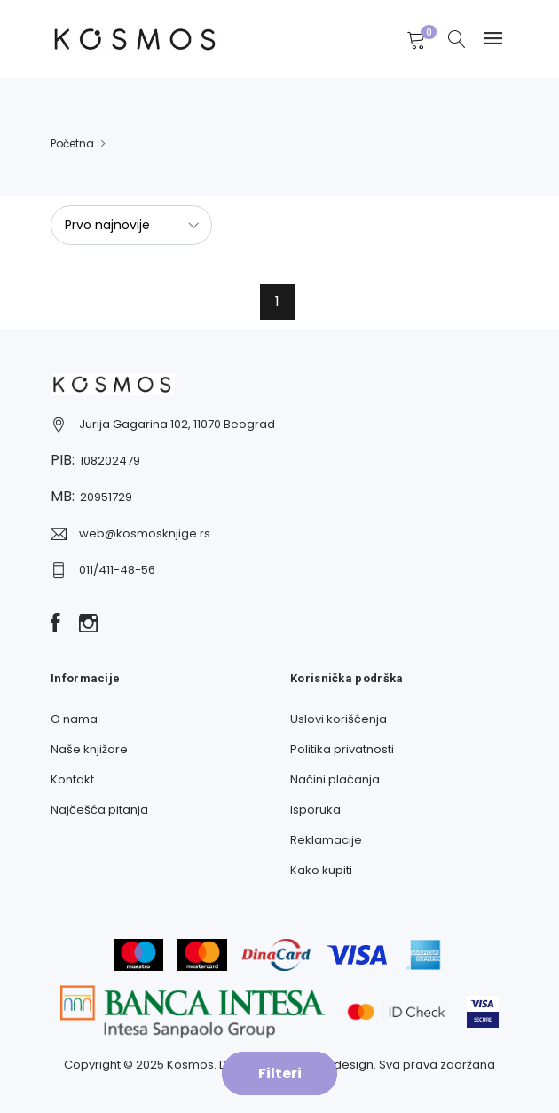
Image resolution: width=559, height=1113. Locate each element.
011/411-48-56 (117, 569)
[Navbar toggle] (492, 38)
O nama (74, 719)
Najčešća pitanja (99, 809)
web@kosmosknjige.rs (144, 533)
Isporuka (315, 809)
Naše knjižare (89, 749)
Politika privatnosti (342, 749)
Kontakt (72, 779)
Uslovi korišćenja (338, 719)
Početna (72, 143)
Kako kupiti (321, 870)
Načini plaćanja (335, 779)
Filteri (280, 1073)
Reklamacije (326, 839)
